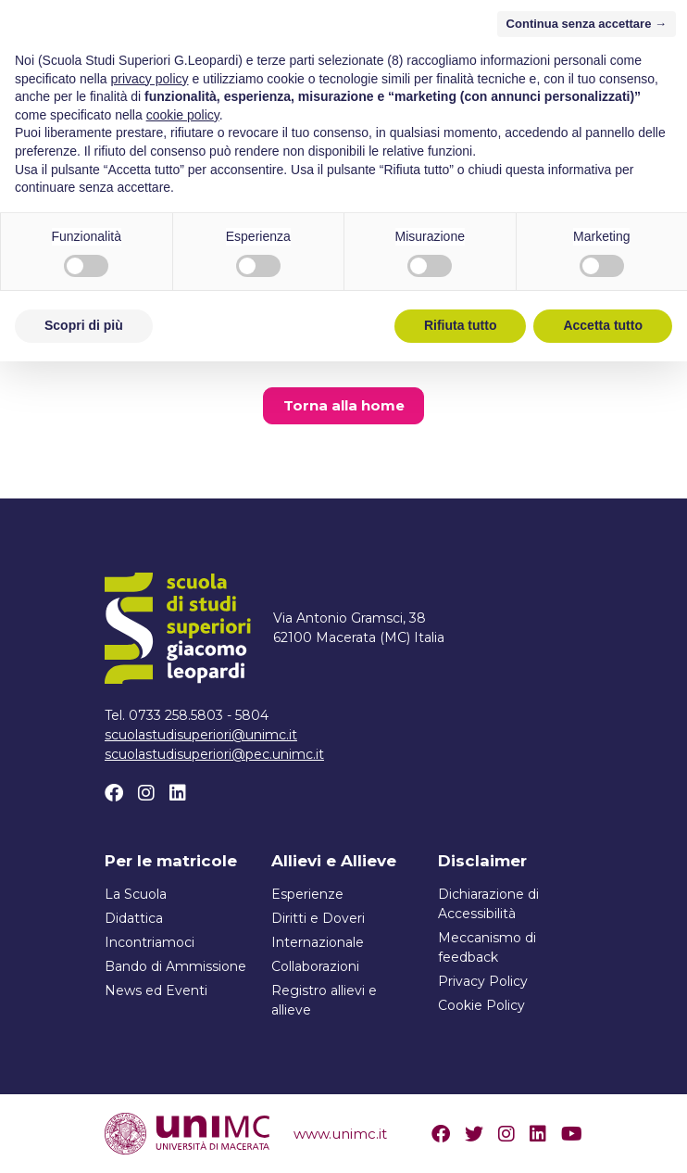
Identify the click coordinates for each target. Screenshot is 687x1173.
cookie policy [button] (182, 926)
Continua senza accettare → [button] (586, 835)
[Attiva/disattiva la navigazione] (567, 52)
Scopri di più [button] (83, 1136)
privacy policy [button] (150, 890)
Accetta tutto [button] (603, 1136)
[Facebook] (114, 793)
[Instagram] (146, 793)
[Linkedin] (177, 793)
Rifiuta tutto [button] (460, 1136)
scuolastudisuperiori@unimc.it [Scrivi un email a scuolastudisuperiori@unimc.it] (201, 734)
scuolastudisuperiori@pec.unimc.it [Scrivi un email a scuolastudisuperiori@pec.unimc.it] (214, 754)
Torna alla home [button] (344, 405)
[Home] (207, 53)
